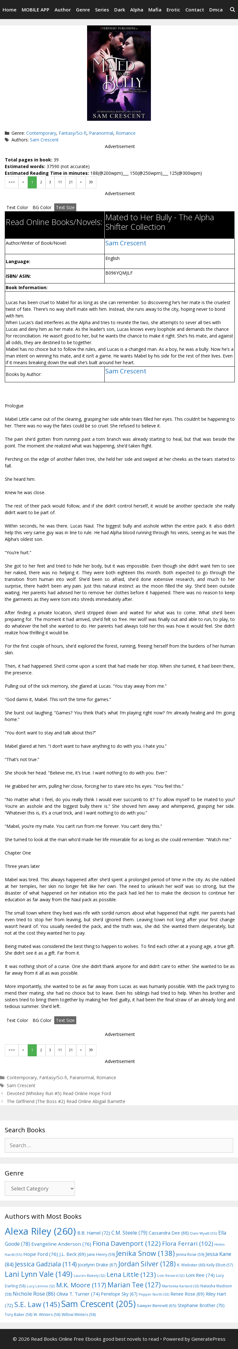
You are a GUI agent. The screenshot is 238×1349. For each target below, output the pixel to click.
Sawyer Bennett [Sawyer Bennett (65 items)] (156, 1305)
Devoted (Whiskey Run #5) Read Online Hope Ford (59, 1093)
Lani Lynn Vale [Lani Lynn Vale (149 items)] (38, 1274)
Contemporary (41, 133)
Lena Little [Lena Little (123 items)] (131, 1274)
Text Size (65, 207)
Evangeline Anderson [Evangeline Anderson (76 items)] (61, 1244)
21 (71, 182)
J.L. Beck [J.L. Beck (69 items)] (72, 1254)
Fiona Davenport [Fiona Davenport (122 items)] (127, 1243)
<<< (11, 182)
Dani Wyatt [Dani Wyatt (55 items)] (203, 1233)
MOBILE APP (35, 9)
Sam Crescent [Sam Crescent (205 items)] (98, 1304)
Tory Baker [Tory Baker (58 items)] (18, 1314)
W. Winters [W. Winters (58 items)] (46, 1314)
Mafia (154, 9)
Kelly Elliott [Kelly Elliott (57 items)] (219, 1264)
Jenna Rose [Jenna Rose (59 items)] (190, 1254)
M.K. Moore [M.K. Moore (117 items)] (81, 1285)
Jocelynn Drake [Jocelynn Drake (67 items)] (97, 1265)
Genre (83, 9)
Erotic (173, 9)
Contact (194, 9)
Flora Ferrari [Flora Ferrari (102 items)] (187, 1243)
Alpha (136, 9)
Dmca (216, 9)
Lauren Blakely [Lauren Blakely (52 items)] (89, 1275)
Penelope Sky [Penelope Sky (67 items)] (119, 1294)
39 (91, 182)
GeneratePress (208, 1339)
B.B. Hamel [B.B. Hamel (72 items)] (93, 1233)
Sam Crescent (44, 140)
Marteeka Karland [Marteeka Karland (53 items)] (180, 1286)
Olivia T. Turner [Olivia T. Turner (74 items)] (78, 1294)
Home (10, 9)
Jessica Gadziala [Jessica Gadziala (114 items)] (46, 1264)
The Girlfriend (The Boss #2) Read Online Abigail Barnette (66, 1101)
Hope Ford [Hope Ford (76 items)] (40, 1254)
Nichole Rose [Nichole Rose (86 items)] (34, 1293)
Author (63, 9)
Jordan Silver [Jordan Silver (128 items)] (147, 1263)
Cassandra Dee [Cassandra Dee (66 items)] (169, 1233)
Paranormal (101, 133)
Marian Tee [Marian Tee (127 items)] (134, 1284)
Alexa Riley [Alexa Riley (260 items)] (40, 1231)
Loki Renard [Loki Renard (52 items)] (170, 1275)
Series (102, 9)
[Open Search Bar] (232, 9)
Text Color (17, 207)
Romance (126, 133)
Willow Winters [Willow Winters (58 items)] (79, 1314)
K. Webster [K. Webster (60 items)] (191, 1265)
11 (60, 182)
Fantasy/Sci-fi (72, 133)
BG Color (42, 207)
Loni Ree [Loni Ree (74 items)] (200, 1275)
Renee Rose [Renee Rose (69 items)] (187, 1294)
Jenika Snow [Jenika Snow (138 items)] (145, 1253)
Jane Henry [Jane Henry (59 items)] (101, 1254)
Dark (119, 9)
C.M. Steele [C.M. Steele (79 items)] (129, 1232)
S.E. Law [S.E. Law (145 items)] (37, 1304)
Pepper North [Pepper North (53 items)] (154, 1294)
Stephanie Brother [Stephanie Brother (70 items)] (201, 1305)
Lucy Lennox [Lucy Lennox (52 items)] (41, 1286)
